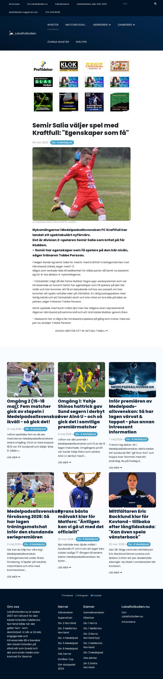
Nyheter (52, 25)
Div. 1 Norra (90, 623)
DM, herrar (64, 654)
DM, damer (90, 658)
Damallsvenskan (93, 612)
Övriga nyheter (58, 42)
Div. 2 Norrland (67, 623)
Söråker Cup (66, 659)
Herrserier (100, 25)
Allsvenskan (65, 612)
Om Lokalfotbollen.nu (37, 4)
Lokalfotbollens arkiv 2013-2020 (92, 4)
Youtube (96, 595)
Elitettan (88, 618)
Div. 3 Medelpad (93, 652)
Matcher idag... (75, 25)
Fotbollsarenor (62, 4)
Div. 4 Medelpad (62, 142)
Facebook (67, 595)
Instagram (81, 595)
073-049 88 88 (53, 12)
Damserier (125, 25)
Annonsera (14, 4)
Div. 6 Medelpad (68, 648)
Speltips (81, 42)
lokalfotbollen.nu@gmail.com (23, 12)
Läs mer (13, 457)
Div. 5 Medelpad (68, 643)
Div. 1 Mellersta (92, 628)
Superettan (65, 618)
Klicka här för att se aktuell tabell (81, 331)
